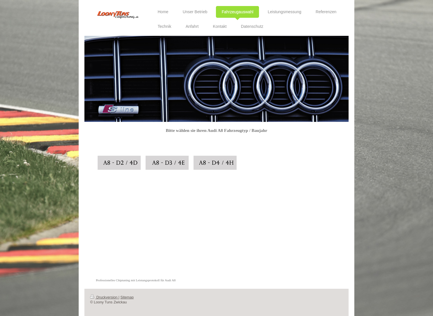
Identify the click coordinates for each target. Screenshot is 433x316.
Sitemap (127, 297)
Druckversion (104, 297)
